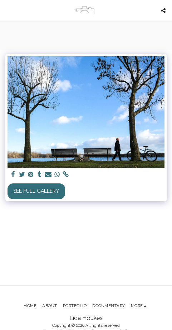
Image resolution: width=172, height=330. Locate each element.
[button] (8, 10)
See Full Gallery (36, 191)
